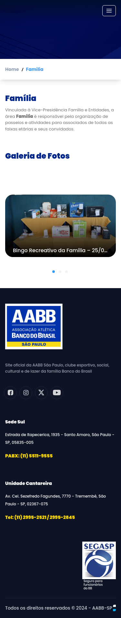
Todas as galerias (60, 175)
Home (12, 69)
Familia (35, 69)
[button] (53, 271)
